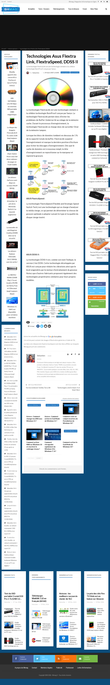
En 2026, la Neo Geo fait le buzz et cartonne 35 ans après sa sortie (10, 444)
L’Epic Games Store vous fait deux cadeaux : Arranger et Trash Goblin (12, 159)
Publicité (59, 668)
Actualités (30, 9)
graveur (43, 322)
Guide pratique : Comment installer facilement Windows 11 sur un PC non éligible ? (10, 560)
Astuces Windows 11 (34, 405)
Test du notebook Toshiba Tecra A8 (38, 388)
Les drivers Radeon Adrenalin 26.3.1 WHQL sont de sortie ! (12, 256)
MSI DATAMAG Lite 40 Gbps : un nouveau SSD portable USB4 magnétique (12, 106)
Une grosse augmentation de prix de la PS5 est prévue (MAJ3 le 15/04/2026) (10, 496)
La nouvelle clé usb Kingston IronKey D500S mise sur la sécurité (12, 232)
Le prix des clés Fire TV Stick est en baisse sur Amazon (96, 596)
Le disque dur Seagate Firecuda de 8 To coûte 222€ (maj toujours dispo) (12, 134)
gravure (50, 322)
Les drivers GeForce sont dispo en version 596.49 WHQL (12, 182)
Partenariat (70, 668)
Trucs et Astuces (75, 72)
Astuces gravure (65, 72)
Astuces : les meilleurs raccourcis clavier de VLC (68, 596)
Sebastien (10, 337)
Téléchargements (58, 9)
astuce (32, 322)
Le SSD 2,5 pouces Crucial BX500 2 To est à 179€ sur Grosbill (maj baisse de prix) (10, 462)
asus (38, 322)
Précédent (31, 458)
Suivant (39, 458)
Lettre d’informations (84, 668)
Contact (9, 1)
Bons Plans (95, 9)
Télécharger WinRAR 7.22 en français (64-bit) (39, 598)
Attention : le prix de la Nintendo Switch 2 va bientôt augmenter (12, 208)
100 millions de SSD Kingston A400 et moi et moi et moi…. (11, 342)
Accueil (4, 1)
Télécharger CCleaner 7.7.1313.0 (46, 640)
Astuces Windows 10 (71, 405)
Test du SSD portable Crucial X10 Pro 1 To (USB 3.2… (13, 596)
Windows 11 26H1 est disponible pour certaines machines (12, 312)
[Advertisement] (55, 32)
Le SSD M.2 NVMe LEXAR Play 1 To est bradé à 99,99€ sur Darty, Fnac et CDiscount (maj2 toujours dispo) (12, 284)
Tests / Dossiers (43, 9)
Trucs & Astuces (73, 9)
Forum (85, 9)
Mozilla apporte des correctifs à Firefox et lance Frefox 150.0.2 (12, 78)
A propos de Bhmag (21, 668)
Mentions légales (46, 668)
